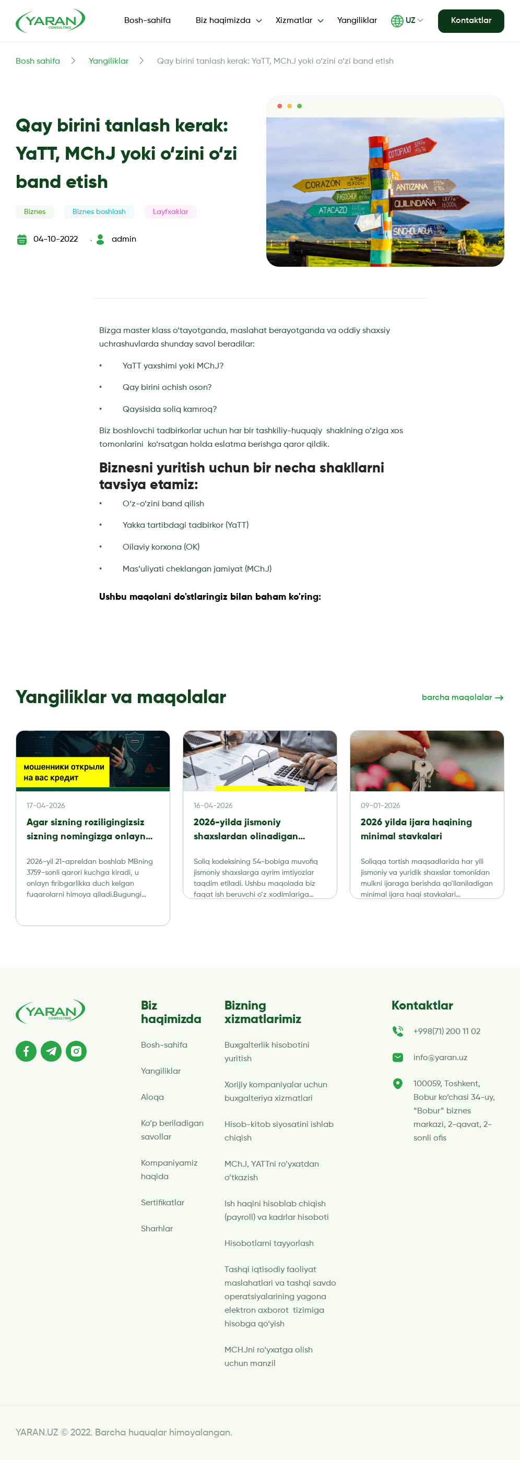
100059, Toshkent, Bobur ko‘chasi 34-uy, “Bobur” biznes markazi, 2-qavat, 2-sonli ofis (454, 1111)
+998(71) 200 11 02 (446, 1032)
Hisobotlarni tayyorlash (269, 1244)
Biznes (34, 212)
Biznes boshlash (99, 212)
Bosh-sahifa (147, 21)
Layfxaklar (170, 212)
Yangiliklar (357, 21)
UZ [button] (403, 21)
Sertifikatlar (162, 1203)
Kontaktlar (471, 21)
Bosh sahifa (38, 61)
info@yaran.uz (440, 1058)
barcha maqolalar (463, 698)
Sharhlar (157, 1229)
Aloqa (152, 1098)
